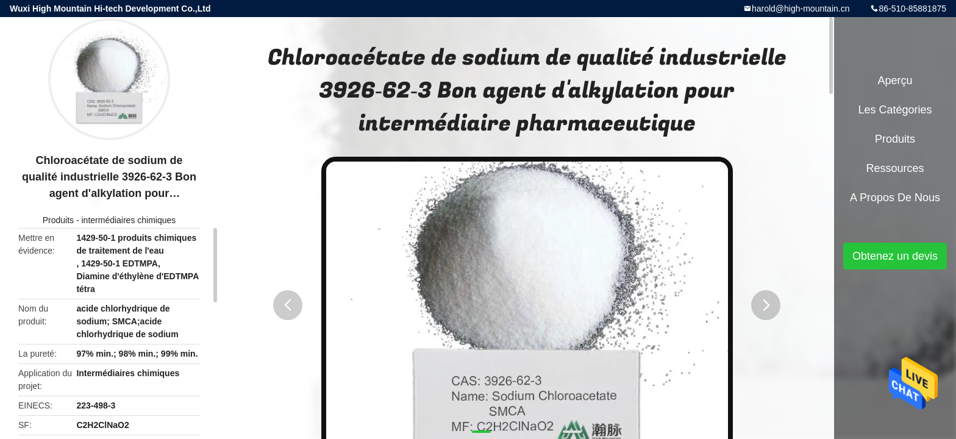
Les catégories (895, 110)
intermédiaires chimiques (128, 220)
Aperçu (894, 80)
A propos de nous (895, 197)
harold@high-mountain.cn (801, 8)
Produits (58, 220)
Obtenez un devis (895, 256)
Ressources (895, 168)
